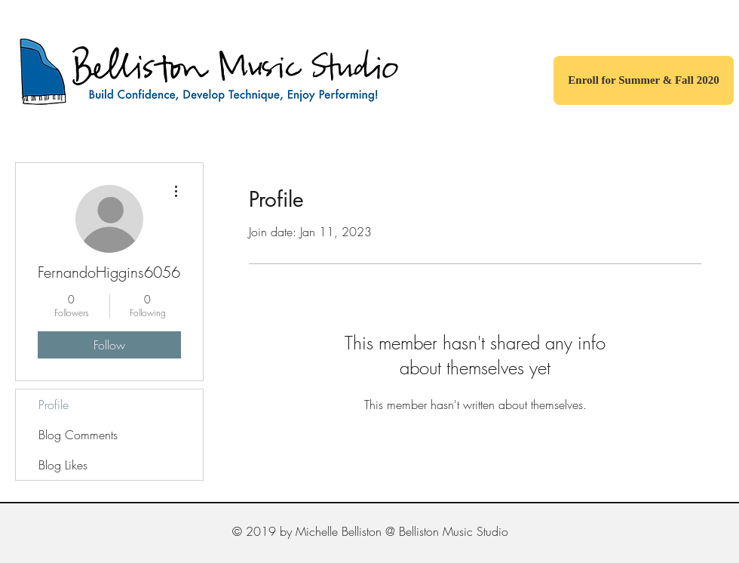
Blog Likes (62, 465)
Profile (53, 404)
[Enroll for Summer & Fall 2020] (643, 80)
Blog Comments (78, 434)
